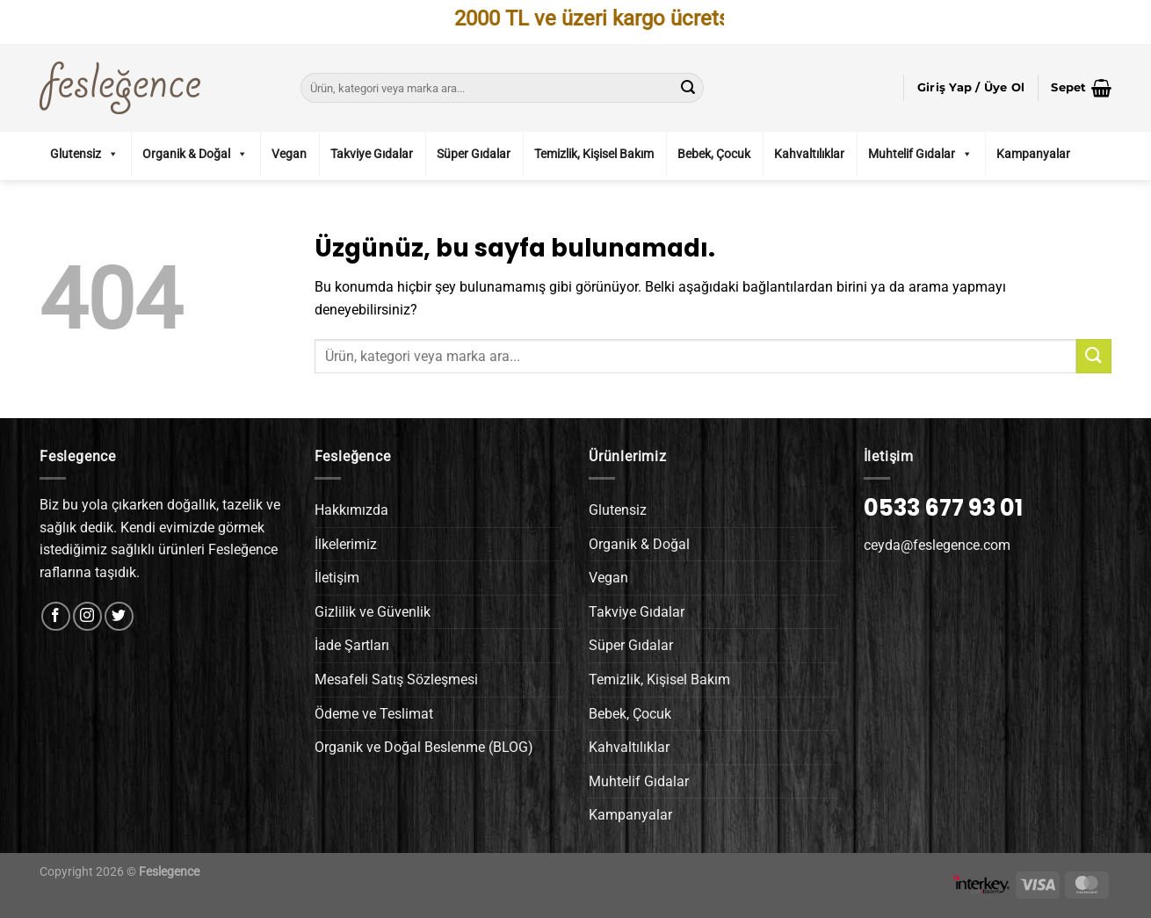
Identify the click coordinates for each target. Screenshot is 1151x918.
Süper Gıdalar (473, 154)
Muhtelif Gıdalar (920, 154)
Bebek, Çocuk (713, 154)
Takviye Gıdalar (371, 154)
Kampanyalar (1033, 154)
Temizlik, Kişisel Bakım (594, 154)
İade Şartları (352, 645)
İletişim (337, 577)
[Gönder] (688, 88)
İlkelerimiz (346, 544)
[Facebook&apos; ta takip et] (55, 616)
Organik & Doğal (195, 154)
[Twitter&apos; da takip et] (119, 616)
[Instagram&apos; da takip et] (87, 616)
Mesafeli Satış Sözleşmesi (396, 679)
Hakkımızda (351, 510)
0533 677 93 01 (943, 508)
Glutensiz (84, 154)
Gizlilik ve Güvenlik (373, 612)
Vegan (289, 154)
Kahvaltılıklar (809, 154)
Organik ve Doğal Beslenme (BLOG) (424, 747)
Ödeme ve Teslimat (374, 713)
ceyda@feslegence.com (937, 545)
